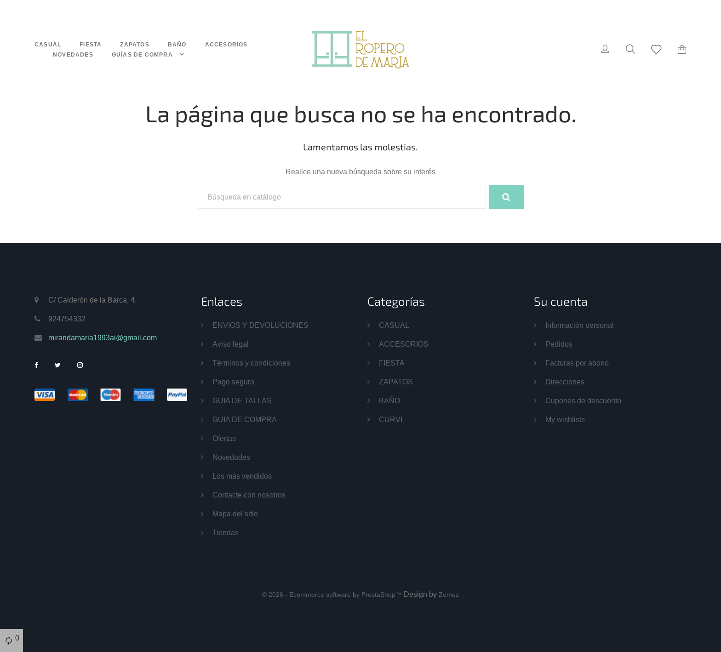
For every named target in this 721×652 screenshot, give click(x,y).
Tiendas (225, 532)
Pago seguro (233, 381)
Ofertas (224, 438)
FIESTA (91, 44)
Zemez (449, 594)
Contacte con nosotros (249, 495)
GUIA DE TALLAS (242, 400)
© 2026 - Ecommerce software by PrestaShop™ (333, 594)
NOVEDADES (73, 54)
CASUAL (47, 44)
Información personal (579, 325)
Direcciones (564, 381)
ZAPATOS (134, 44)
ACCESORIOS (226, 44)
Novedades (231, 457)
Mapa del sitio (235, 513)
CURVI (390, 419)
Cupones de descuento (583, 400)
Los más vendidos (242, 476)
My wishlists (565, 419)
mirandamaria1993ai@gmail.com (102, 337)
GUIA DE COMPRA (244, 419)
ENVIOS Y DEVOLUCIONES (260, 325)
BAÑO (177, 44)
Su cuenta (561, 301)
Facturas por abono (577, 363)
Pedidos (558, 344)
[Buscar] (342, 197)
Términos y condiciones (251, 363)
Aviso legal (230, 344)
